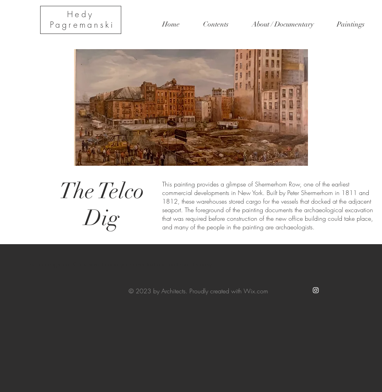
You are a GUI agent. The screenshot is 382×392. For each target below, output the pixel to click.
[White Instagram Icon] (316, 290)
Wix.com (256, 291)
